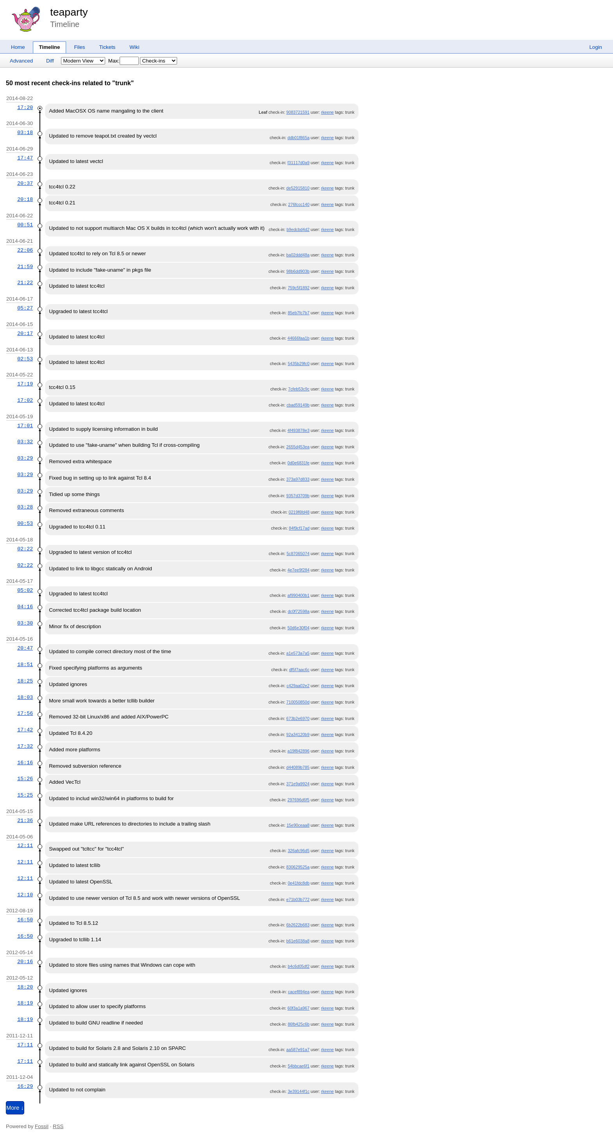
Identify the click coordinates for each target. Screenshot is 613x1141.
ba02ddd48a (297, 255)
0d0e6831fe (298, 462)
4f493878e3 (298, 430)
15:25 (25, 795)
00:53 (25, 523)
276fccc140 (299, 204)
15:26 (25, 778)
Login (595, 47)
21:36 (25, 820)
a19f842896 (298, 751)
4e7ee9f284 (298, 570)
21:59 (25, 266)
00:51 (25, 224)
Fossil (41, 1126)
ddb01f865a (298, 137)
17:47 (25, 157)
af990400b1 (298, 595)
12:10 (25, 894)
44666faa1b (298, 338)
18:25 (25, 680)
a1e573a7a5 (297, 653)
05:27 (25, 308)
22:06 (25, 250)
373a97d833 (297, 479)
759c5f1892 (299, 287)
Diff (50, 61)
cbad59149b (298, 405)
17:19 (25, 383)
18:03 (25, 697)
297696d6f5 (298, 799)
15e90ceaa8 (298, 825)
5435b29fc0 (299, 363)
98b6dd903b (297, 271)
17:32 (25, 746)
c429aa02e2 (298, 685)
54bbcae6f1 (299, 1066)
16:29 (25, 1086)
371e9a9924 (297, 783)
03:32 (25, 441)
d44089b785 (297, 767)
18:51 (25, 664)
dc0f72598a (299, 611)
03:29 (25, 458)
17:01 (25, 425)
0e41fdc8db (299, 883)
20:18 (25, 199)
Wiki (134, 47)
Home (18, 47)
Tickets (107, 47)
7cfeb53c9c (299, 389)
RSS (58, 1126)
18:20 (25, 987)
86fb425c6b (299, 1024)
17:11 (25, 1044)
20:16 (25, 961)
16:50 (25, 919)
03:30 (25, 623)
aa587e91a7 (297, 1049)
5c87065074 (298, 553)
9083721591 (297, 112)
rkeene (327, 112)
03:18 (25, 132)
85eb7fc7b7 (299, 312)
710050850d (297, 702)
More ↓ (15, 1108)
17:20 (25, 107)
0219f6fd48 (299, 512)
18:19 (25, 1003)
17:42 (25, 729)
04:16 (25, 606)
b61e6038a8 (297, 941)
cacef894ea (298, 991)
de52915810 (297, 188)
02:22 (25, 548)
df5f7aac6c (299, 669)
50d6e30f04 (298, 627)
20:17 (25, 333)
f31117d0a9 (298, 162)
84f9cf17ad (299, 528)
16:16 (25, 762)
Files (79, 47)
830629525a (297, 867)
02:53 (25, 358)
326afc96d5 (299, 850)
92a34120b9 (297, 734)
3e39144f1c (299, 1091)
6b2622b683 (297, 924)
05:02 (25, 590)
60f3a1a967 (298, 1008)
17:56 (25, 713)
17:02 (25, 400)
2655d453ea (297, 446)
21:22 (25, 282)
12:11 (25, 845)
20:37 (25, 183)
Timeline (49, 47)
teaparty (69, 12)
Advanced (21, 61)
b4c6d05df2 (299, 966)
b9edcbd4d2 (298, 229)
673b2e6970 (297, 718)
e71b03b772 (297, 899)
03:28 (25, 506)
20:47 (25, 648)
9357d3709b (297, 495)
